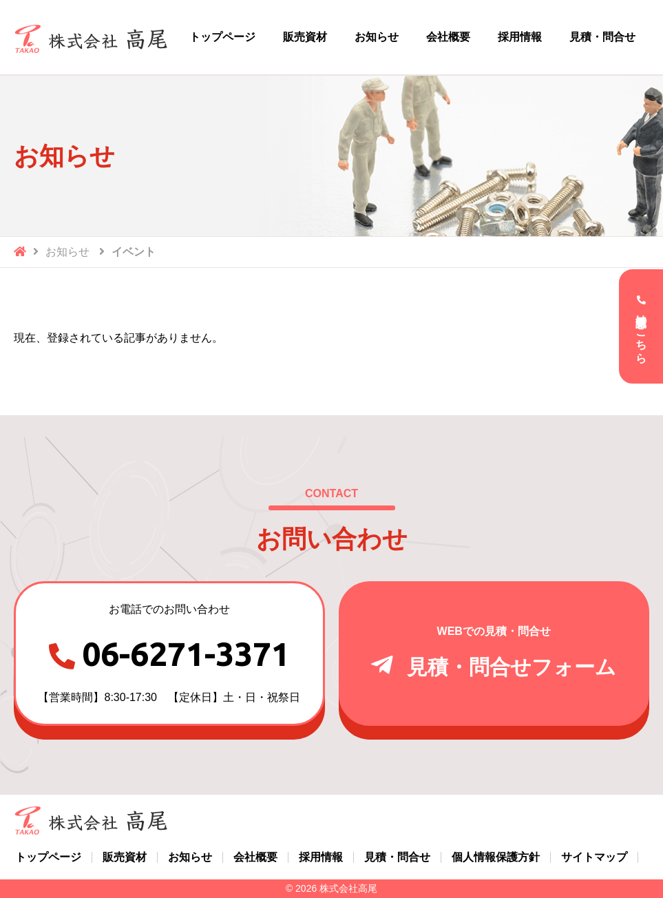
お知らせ (67, 252)
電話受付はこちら (641, 332)
